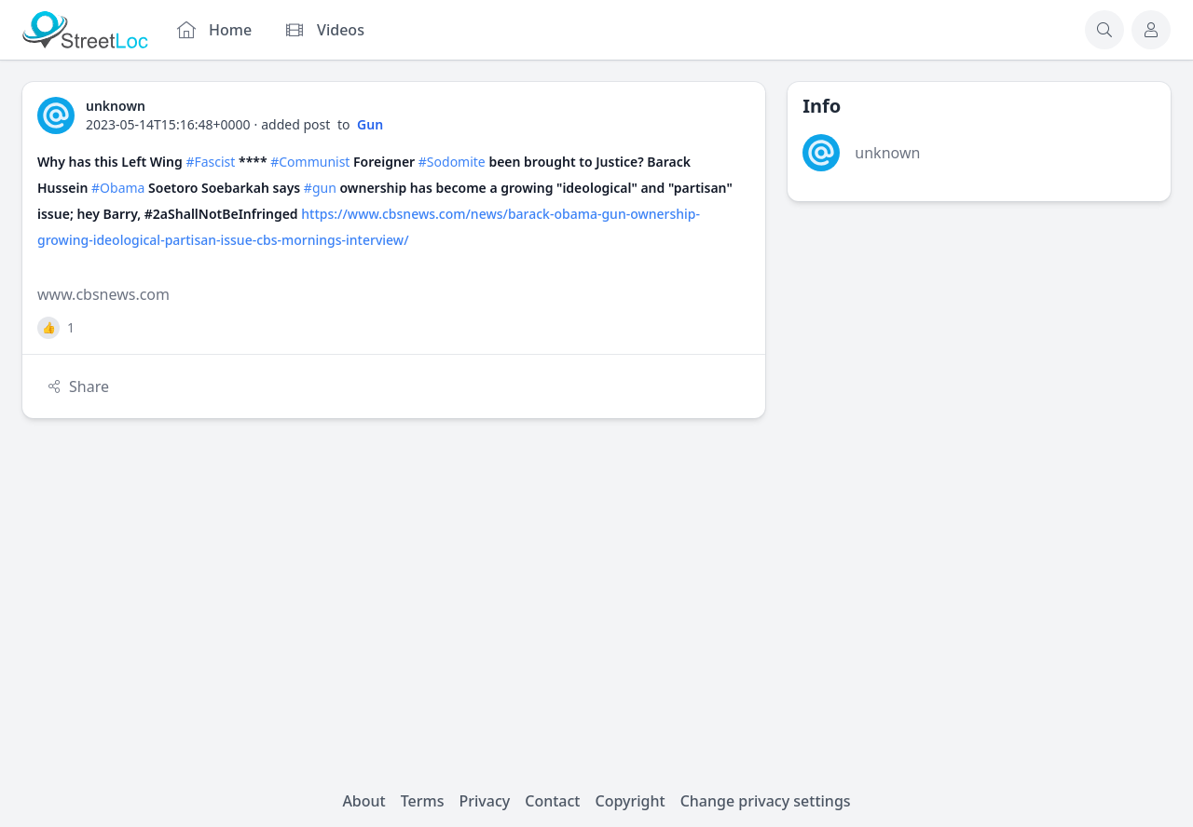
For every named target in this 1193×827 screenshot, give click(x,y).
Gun (370, 124)
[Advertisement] (979, 354)
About (363, 801)
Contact (552, 801)
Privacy (485, 801)
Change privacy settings (765, 801)
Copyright (630, 801)
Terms (423, 801)
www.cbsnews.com (103, 294)
